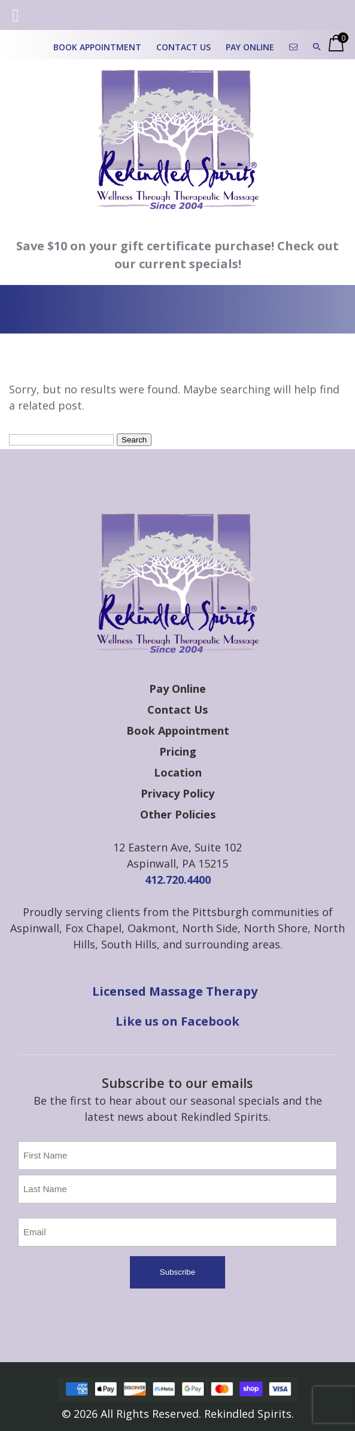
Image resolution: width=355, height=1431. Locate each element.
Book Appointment (97, 47)
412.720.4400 (178, 879)
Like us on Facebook (177, 1021)
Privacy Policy (177, 793)
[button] (317, 47)
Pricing (177, 751)
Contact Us (183, 47)
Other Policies (178, 814)
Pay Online (250, 47)
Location (178, 772)
